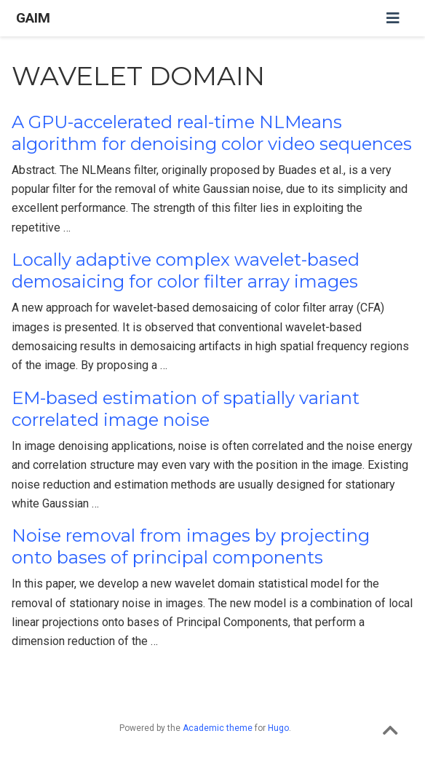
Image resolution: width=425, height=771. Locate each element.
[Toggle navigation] (393, 18)
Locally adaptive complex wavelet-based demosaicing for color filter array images (186, 270)
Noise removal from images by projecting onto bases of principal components (191, 546)
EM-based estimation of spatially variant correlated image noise (186, 408)
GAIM (33, 17)
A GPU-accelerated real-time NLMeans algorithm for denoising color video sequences (212, 132)
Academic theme (218, 728)
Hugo (278, 728)
